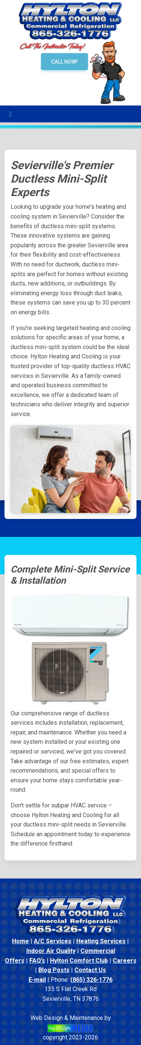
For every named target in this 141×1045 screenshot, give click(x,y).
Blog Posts (54, 970)
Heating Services (101, 941)
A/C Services (52, 941)
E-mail (37, 979)
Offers (14, 960)
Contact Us (90, 970)
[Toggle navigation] (10, 114)
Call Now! (64, 62)
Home (20, 941)
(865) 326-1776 (91, 979)
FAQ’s (37, 960)
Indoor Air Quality (51, 950)
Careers (124, 960)
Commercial (97, 950)
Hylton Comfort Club (79, 960)
